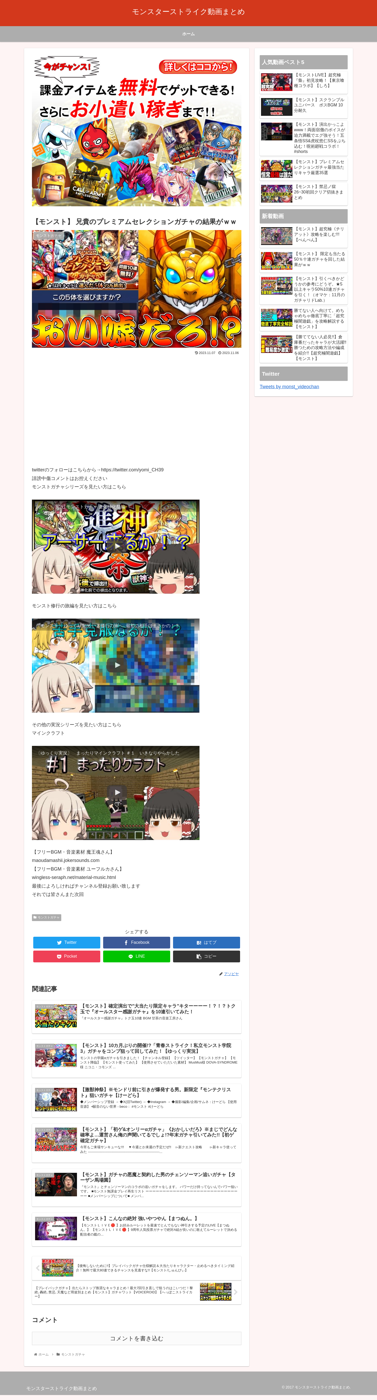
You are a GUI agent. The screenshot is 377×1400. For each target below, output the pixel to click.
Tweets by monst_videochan (289, 386)
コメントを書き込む (137, 1343)
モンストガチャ (47, 917)
